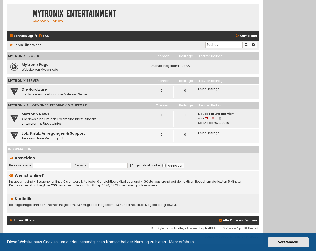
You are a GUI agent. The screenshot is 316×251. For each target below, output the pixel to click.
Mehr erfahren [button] (181, 242)
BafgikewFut (167, 205)
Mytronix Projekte (25, 56)
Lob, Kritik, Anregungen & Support (53, 133)
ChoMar (211, 118)
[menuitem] (44, 36)
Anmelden (25, 158)
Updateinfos (51, 123)
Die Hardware (34, 89)
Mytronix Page (35, 64)
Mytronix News (35, 114)
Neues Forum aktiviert (216, 114)
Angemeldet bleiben (149, 165)
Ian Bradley (176, 228)
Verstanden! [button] (288, 242)
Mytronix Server (23, 80)
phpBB (207, 228)
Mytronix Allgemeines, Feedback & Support (47, 105)
